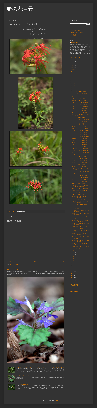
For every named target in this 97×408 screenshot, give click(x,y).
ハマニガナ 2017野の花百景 (79, 92)
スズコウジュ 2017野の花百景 (79, 122)
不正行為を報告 (74, 291)
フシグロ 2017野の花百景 (78, 164)
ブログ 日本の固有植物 (77, 32)
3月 (73, 261)
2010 (72, 280)
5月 (73, 257)
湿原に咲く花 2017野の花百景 (79, 138)
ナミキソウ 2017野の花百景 (79, 96)
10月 (74, 88)
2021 (72, 74)
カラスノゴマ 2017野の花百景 (79, 126)
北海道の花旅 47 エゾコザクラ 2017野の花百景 (80, 202)
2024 (72, 67)
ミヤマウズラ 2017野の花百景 (79, 144)
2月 (73, 263)
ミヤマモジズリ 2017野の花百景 (80, 177)
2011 (72, 278)
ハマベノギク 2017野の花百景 (79, 94)
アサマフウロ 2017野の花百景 (79, 181)
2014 (72, 271)
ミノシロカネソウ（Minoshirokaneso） (25, 375)
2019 (72, 78)
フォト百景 (73, 35)
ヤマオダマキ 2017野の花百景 (79, 160)
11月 (74, 86)
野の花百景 (20, 9)
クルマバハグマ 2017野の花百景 (80, 106)
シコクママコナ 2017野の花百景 (80, 102)
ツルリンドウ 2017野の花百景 (79, 108)
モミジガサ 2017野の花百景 (79, 146)
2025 (72, 65)
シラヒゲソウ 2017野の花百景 (79, 104)
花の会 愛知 (74, 34)
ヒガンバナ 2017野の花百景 (79, 100)
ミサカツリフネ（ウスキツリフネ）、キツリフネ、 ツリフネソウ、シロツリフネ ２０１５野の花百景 (40, 367)
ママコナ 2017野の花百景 (78, 117)
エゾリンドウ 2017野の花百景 (79, 140)
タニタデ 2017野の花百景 (78, 194)
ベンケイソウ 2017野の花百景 (79, 142)
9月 (73, 90)
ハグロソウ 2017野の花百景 (79, 156)
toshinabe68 (74, 42)
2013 (72, 273)
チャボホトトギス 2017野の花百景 (80, 120)
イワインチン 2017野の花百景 (79, 162)
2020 (72, 76)
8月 (73, 250)
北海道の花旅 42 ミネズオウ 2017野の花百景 (80, 234)
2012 (72, 276)
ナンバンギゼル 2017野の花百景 (80, 128)
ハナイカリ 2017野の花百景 (79, 166)
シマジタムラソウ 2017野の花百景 (80, 136)
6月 (73, 254)
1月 (73, 265)
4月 (73, 259)
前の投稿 (62, 261)
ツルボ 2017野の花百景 (78, 124)
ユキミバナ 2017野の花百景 (79, 110)
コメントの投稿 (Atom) (15, 264)
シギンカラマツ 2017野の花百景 (80, 150)
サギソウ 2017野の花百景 (78, 199)
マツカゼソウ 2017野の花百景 (79, 132)
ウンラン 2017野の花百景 (78, 98)
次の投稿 (9, 261)
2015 (72, 269)
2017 (72, 82)
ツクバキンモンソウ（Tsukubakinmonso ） (19, 269)
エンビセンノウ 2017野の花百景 (80, 179)
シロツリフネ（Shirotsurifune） (23, 384)
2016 (72, 267)
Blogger (56, 400)
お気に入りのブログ (75, 30)
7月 (73, 252)
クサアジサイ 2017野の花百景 (79, 175)
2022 (72, 71)
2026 (72, 63)
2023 (72, 69)
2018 (72, 80)
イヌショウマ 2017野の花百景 (79, 112)
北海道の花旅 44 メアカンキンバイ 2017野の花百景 (80, 221)
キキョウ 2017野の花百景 (78, 183)
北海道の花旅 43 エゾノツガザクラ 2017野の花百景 (80, 227)
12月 (74, 84)
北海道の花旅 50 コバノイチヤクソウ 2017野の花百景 (80, 186)
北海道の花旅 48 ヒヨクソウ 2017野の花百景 (80, 197)
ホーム (35, 261)
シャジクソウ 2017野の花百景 (79, 158)
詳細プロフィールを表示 (75, 57)
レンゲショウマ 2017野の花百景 (80, 188)
